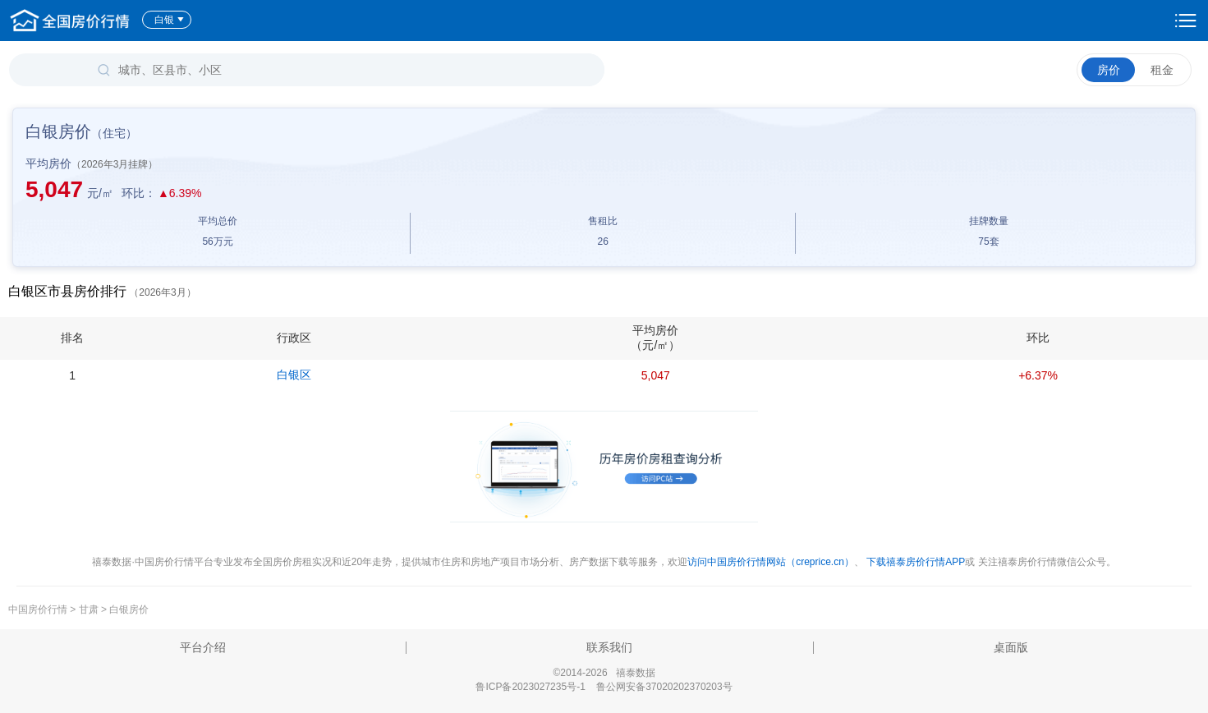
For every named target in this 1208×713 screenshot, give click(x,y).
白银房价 (129, 609)
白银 (169, 19)
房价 (1108, 69)
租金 (1162, 69)
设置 (1185, 20)
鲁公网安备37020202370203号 (664, 686)
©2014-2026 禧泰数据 (604, 672)
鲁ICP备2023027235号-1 (530, 686)
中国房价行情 (39, 609)
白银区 (294, 374)
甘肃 (89, 609)
